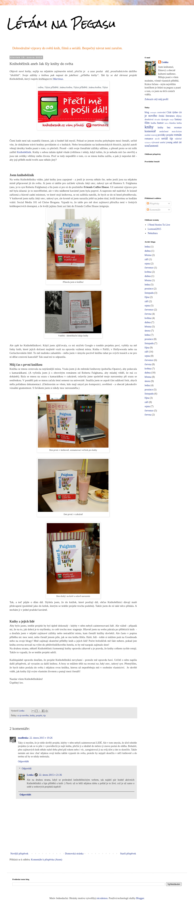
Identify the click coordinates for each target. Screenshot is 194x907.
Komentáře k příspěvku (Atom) (46, 859)
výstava (148, 142)
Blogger (140, 898)
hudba (153, 123)
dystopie (165, 119)
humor (160, 123)
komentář (150, 131)
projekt (39, 715)
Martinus (58, 78)
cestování (161, 112)
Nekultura (153, 233)
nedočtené (163, 131)
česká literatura (167, 116)
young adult (172, 142)
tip (44, 715)
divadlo (157, 119)
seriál (164, 138)
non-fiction (177, 131)
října (147, 297)
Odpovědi (26, 768)
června (148, 314)
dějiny (179, 116)
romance (149, 138)
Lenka (30, 775)
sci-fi (157, 138)
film (147, 122)
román (178, 134)
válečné (178, 138)
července (149, 267)
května (148, 272)
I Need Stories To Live (159, 224)
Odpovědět (23, 761)
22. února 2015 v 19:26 (40, 738)
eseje (172, 119)
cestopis (153, 112)
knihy (32, 715)
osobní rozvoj (151, 135)
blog (147, 112)
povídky (161, 135)
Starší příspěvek (128, 853)
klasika (172, 123)
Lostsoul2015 (154, 229)
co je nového (23, 715)
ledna (147, 246)
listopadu (149, 293)
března (148, 255)
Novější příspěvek (19, 853)
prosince (149, 288)
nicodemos (102, 898)
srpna (147, 263)
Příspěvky (153, 203)
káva (166, 123)
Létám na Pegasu (61, 23)
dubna (148, 251)
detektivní (149, 119)
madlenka (23, 738)
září (146, 259)
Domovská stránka (74, 853)
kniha (179, 123)
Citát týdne (172, 112)
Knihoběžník (24, 152)
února (147, 330)
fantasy (178, 119)
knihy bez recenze (170, 127)
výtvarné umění (158, 142)
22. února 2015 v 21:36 (50, 775)
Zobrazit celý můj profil (156, 99)
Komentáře (153, 209)
